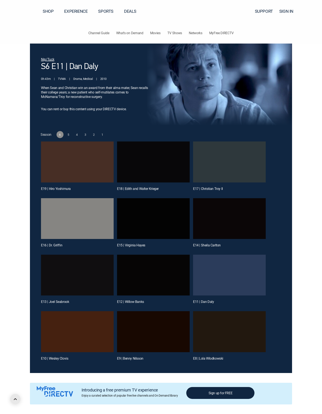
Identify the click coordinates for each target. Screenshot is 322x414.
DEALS (130, 11)
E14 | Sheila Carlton (207, 245)
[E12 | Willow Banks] (153, 275)
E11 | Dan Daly (203, 301)
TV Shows (174, 33)
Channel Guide (98, 33)
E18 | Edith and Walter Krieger (138, 188)
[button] (311, 11)
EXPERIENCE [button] (78, 11)
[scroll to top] (15, 399)
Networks (195, 33)
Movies (155, 33)
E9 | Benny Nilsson (130, 358)
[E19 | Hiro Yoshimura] (77, 161)
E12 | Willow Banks (130, 301)
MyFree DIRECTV (221, 33)
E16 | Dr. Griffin (51, 245)
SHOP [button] (51, 11)
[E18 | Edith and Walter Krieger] (153, 161)
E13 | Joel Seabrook (55, 301)
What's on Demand (129, 33)
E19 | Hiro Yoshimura (56, 188)
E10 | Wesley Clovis (54, 358)
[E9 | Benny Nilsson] (153, 331)
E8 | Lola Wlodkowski (208, 358)
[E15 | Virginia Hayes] (153, 218)
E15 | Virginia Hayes (131, 245)
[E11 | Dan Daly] (229, 275)
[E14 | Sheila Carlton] (229, 218)
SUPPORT (264, 11)
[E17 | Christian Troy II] (229, 161)
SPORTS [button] (108, 11)
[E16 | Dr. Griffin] (77, 218)
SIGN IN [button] (288, 11)
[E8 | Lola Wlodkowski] (229, 331)
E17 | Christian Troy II (208, 188)
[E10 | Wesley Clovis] (77, 331)
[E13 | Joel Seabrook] (77, 275)
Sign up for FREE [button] (221, 393)
